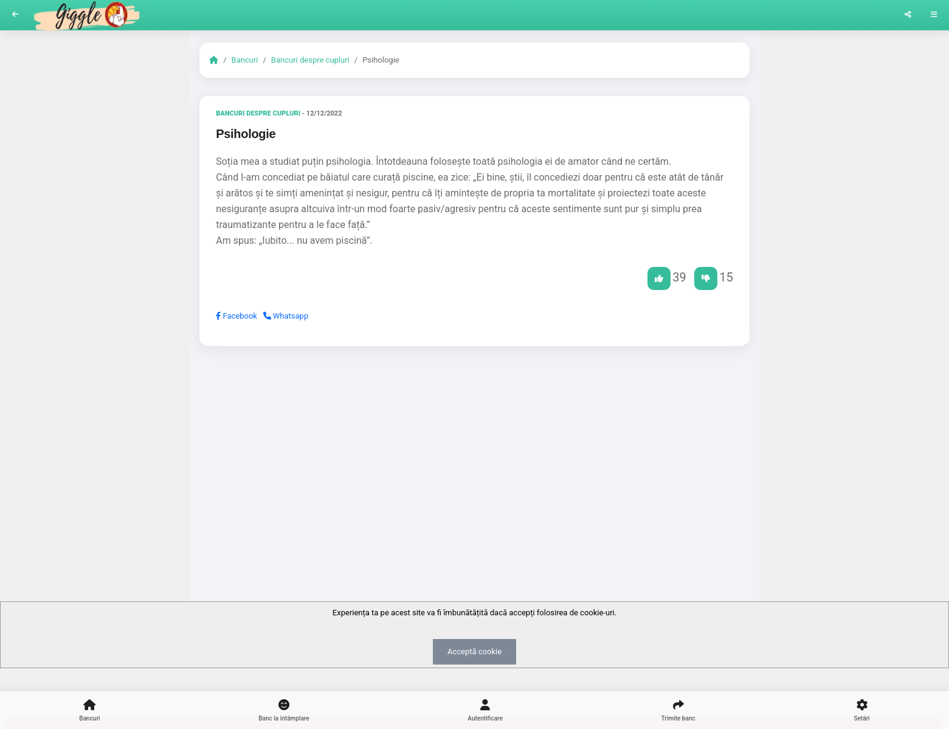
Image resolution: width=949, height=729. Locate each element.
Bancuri (245, 59)
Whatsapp (286, 315)
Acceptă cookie (474, 651)
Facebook (236, 315)
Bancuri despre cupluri (310, 59)
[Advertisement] (474, 449)
